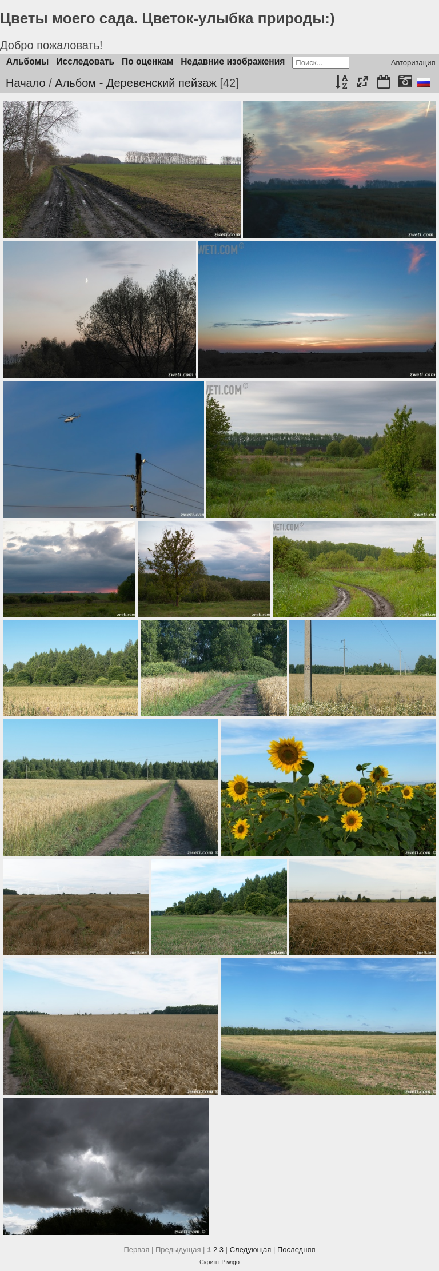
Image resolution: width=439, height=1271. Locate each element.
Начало (26, 83)
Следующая (251, 1249)
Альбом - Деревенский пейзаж (135, 83)
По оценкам (147, 61)
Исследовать (85, 61)
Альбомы (27, 61)
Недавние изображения (233, 61)
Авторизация (413, 62)
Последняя (296, 1249)
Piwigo (230, 1261)
